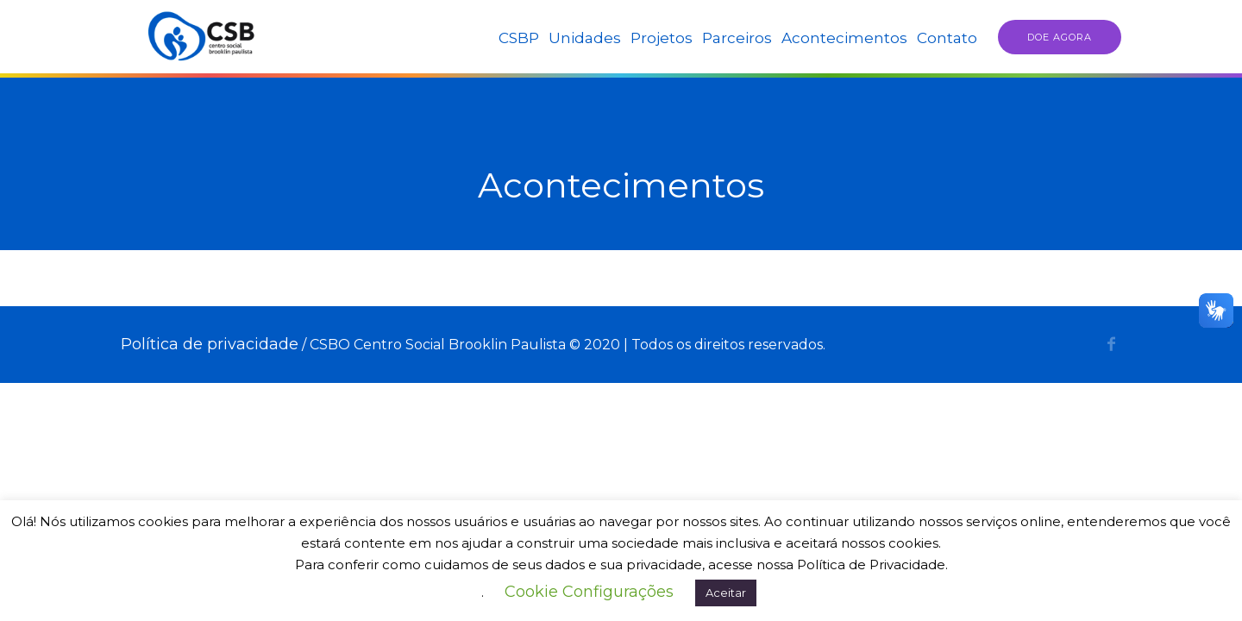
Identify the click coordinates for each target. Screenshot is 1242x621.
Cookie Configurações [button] (589, 591)
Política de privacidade (209, 344)
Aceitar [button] (726, 592)
